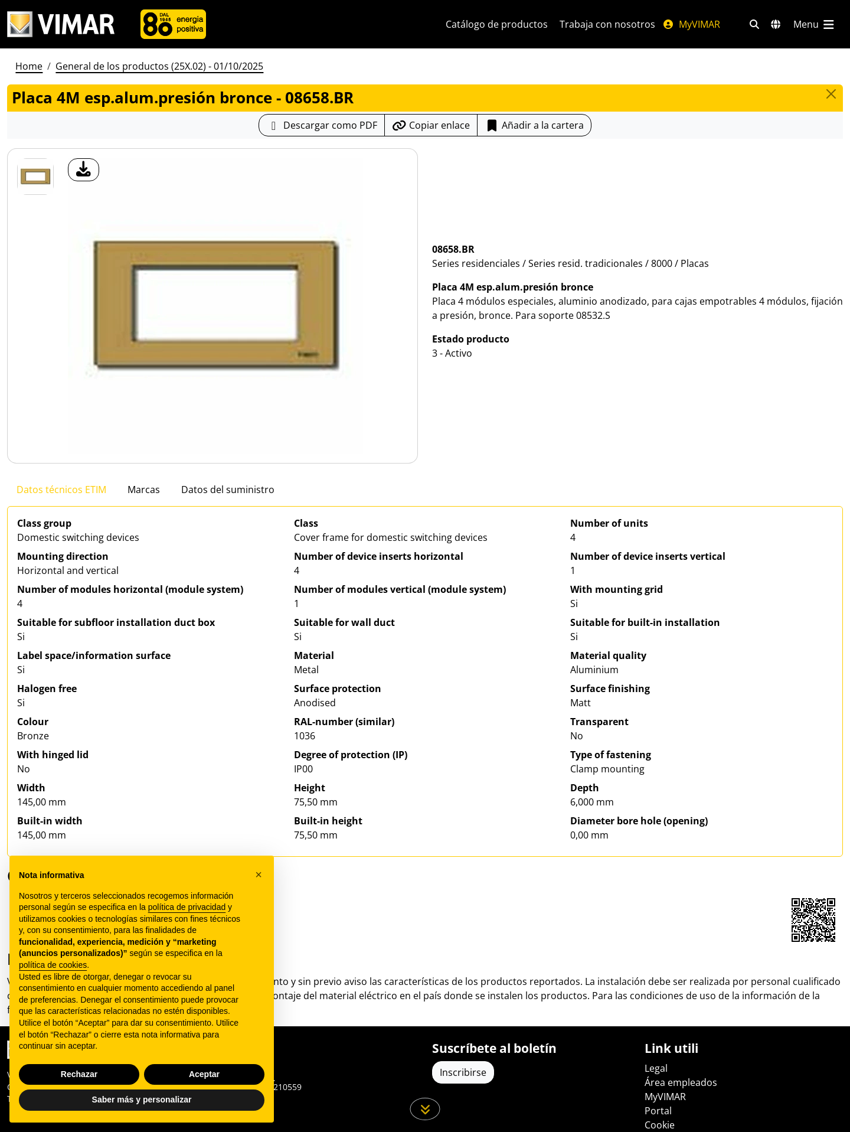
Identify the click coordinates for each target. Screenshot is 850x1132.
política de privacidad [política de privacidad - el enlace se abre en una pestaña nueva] (187, 907)
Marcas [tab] (144, 489)
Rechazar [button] (79, 1074)
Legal (656, 1068)
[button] (258, 874)
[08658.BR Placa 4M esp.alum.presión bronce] (35, 176)
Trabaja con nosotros (607, 24)
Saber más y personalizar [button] (142, 1099)
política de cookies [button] (53, 965)
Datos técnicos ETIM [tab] (61, 489)
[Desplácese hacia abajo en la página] (425, 1109)
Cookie (660, 1124)
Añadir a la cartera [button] (534, 125)
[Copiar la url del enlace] (431, 125)
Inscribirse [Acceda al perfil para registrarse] (463, 1072)
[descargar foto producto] (83, 169)
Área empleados (681, 1082)
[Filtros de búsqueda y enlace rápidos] (754, 24)
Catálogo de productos (497, 24)
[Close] (831, 94)
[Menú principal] (814, 24)
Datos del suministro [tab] (227, 489)
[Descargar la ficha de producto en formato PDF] (322, 125)
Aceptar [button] (204, 1074)
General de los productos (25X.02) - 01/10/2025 (159, 66)
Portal (658, 1110)
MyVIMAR (691, 24)
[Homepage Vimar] (61, 24)
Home (28, 66)
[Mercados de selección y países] (776, 24)
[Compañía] (173, 24)
